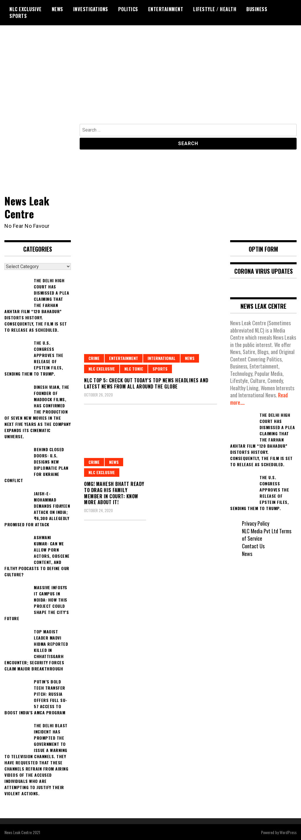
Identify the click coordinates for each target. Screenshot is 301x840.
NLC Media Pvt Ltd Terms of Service (267, 534)
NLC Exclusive (25, 9)
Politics (128, 9)
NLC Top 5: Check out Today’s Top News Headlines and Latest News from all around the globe (146, 382)
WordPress (288, 832)
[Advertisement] (150, 80)
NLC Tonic (133, 368)
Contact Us (253, 545)
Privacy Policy (255, 523)
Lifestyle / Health (214, 9)
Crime (94, 358)
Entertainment (165, 9)
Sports (18, 15)
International (161, 358)
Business (256, 9)
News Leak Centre (27, 207)
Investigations (90, 9)
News (57, 9)
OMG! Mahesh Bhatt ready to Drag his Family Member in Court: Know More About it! (114, 492)
